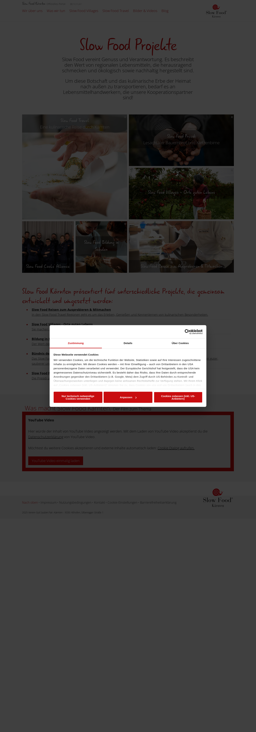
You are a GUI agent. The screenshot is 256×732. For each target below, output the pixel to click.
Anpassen (128, 397)
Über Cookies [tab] (180, 343)
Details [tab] (128, 343)
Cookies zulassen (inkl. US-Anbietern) (178, 397)
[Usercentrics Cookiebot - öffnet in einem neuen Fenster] (187, 331)
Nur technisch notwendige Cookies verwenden (78, 397)
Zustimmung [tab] (76, 343)
